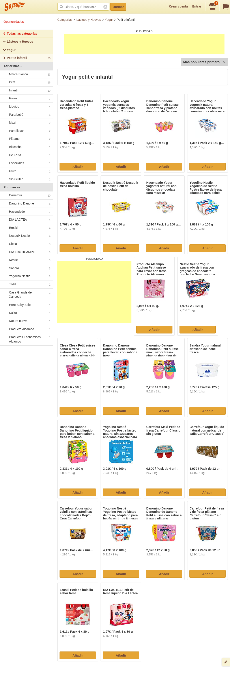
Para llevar (26, 131)
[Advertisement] (144, 44)
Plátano (26, 139)
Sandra (26, 268)
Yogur (109, 19)
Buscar (118, 7)
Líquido (26, 106)
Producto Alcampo (26, 329)
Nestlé (26, 260)
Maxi (26, 122)
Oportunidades (14, 21)
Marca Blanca (26, 74)
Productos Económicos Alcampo (26, 339)
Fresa (26, 98)
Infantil (26, 90)
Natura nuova (26, 321)
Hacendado (26, 211)
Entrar (196, 6)
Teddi (26, 284)
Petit (26, 82)
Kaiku (26, 313)
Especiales (26, 163)
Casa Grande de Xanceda (26, 295)
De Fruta (26, 155)
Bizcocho (26, 147)
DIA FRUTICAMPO (26, 252)
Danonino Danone (26, 203)
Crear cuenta (178, 6)
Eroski (26, 227)
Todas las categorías (20, 34)
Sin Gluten (26, 179)
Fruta (26, 171)
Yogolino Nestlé (26, 276)
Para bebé (26, 114)
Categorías (64, 19)
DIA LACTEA (26, 220)
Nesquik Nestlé (26, 236)
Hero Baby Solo (26, 305)
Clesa (26, 244)
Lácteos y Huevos (88, 19)
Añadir (78, 167)
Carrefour (26, 195)
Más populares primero (204, 62)
